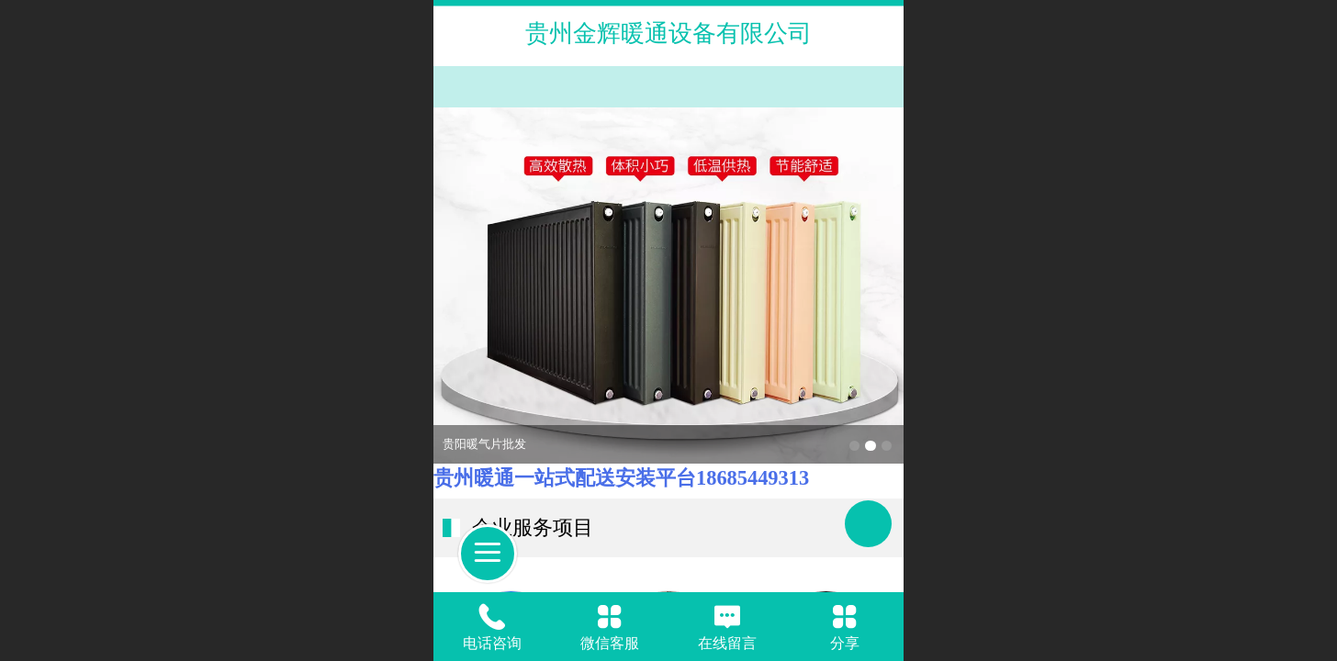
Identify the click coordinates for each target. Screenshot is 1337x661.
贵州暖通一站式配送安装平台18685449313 (621, 477)
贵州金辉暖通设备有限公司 (668, 33)
